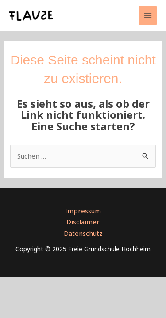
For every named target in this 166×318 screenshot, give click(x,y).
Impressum (83, 210)
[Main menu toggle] (148, 15)
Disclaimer (83, 221)
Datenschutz (83, 233)
